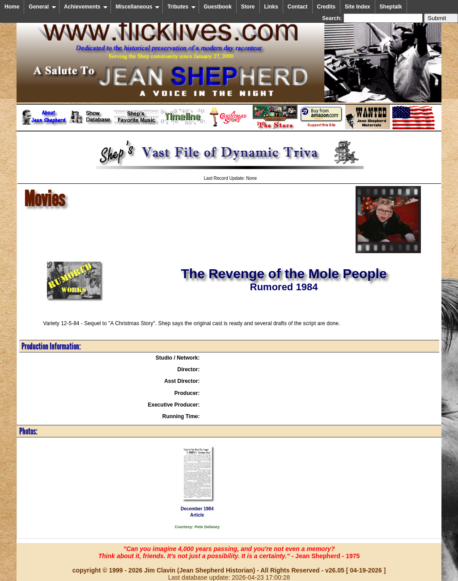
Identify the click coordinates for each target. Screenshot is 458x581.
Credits (326, 7)
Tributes (181, 7)
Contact (298, 7)
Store (248, 7)
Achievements (86, 7)
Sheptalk (391, 7)
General (42, 7)
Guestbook (218, 7)
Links (271, 7)
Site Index (357, 7)
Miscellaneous (137, 7)
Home (11, 7)
